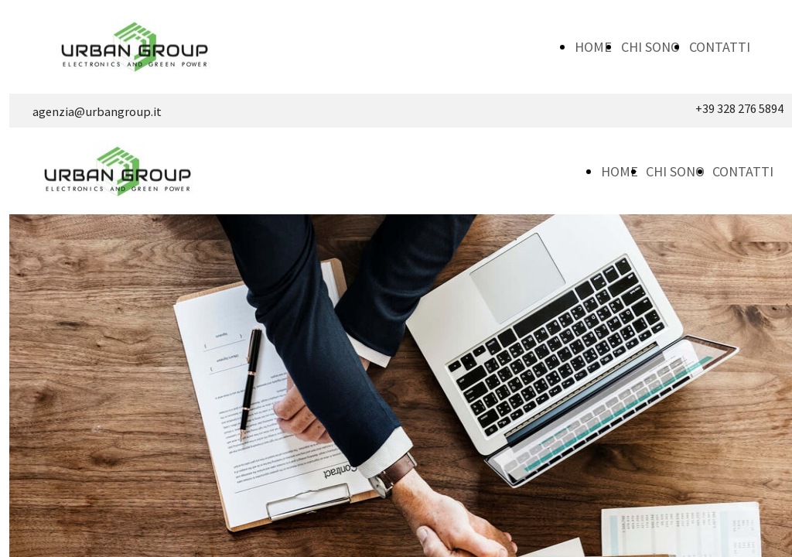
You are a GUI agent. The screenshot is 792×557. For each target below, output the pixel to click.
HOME (593, 47)
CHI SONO (650, 47)
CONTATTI (719, 47)
